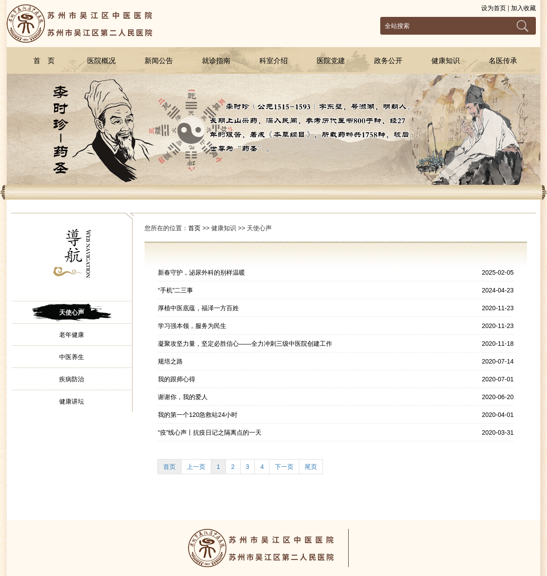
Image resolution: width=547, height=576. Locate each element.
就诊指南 (216, 60)
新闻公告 (159, 60)
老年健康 (71, 334)
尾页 (311, 466)
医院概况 (101, 60)
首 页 (44, 60)
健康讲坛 (71, 401)
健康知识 (445, 60)
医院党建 (331, 60)
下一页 (284, 466)
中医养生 (71, 356)
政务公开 (388, 60)
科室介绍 (273, 60)
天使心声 (71, 312)
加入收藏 (523, 8)
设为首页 (493, 8)
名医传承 (503, 60)
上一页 (196, 466)
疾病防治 (71, 379)
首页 (194, 228)
